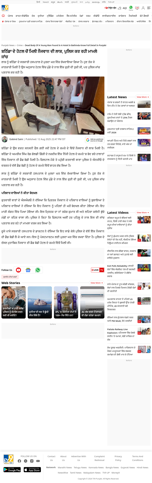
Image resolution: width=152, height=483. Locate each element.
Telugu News (80, 467)
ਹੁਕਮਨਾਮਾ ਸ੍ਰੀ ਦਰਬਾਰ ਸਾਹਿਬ (30, 21)
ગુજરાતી (74, 2)
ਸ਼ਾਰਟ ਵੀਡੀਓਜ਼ (22, 15)
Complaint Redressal (99, 458)
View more (143, 97)
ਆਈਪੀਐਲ (141, 21)
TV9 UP (106, 472)
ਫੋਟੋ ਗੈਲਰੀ (144, 15)
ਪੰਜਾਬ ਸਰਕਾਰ (83, 21)
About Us (63, 458)
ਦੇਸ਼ (33, 15)
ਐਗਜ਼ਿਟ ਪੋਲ (70, 21)
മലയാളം (96, 2)
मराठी (67, 2)
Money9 (115, 472)
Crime (20, 45)
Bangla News (112, 467)
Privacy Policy (118, 458)
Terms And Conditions (137, 458)
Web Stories (10, 283)
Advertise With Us (78, 458)
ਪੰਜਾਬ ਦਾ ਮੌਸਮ (10, 21)
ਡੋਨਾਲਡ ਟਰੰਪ (97, 21)
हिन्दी (38, 2)
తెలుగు (60, 2)
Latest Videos (117, 212)
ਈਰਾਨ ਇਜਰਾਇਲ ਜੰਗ (125, 21)
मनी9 (104, 2)
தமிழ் (87, 2)
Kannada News (96, 467)
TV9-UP (111, 2)
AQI (125, 8)
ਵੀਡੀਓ (96, 15)
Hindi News (142, 467)
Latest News (117, 97)
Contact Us (51, 458)
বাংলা (81, 2)
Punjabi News (8, 45)
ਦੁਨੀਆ (41, 15)
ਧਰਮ (88, 15)
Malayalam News (92, 472)
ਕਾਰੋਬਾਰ (122, 15)
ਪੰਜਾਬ (10, 15)
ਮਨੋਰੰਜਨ (60, 15)
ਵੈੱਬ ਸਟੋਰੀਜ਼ (72, 15)
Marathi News (65, 467)
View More (97, 282)
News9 (46, 2)
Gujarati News (128, 467)
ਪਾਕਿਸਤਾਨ (109, 21)
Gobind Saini (16, 139)
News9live (63, 472)
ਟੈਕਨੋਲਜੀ (133, 15)
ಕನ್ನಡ (53, 2)
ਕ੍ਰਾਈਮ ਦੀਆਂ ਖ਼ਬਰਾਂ (10, 277)
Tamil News (75, 472)
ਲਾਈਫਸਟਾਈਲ (109, 15)
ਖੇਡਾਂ (81, 15)
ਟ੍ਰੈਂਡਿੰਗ (50, 15)
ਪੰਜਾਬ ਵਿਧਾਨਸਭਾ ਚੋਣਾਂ (53, 21)
